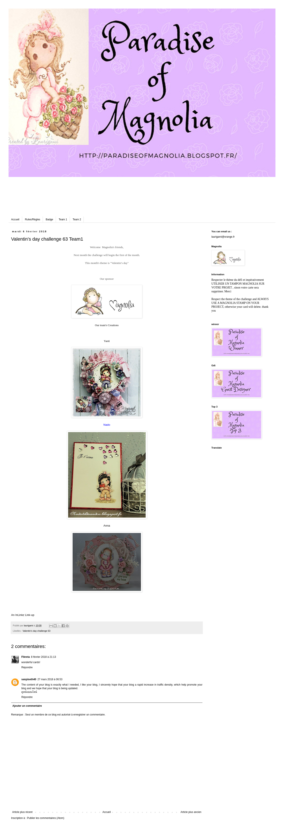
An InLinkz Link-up (22, 615)
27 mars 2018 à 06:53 (49, 679)
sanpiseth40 (28, 679)
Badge (49, 219)
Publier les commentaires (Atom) (45, 818)
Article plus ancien (191, 812)
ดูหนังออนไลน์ (29, 691)
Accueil (15, 219)
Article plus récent (22, 812)
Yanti (107, 341)
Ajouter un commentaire (27, 705)
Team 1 (63, 219)
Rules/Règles (32, 219)
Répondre (27, 667)
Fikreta (25, 656)
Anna (107, 525)
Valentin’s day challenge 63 (36, 631)
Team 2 (77, 219)
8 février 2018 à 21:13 (43, 656)
